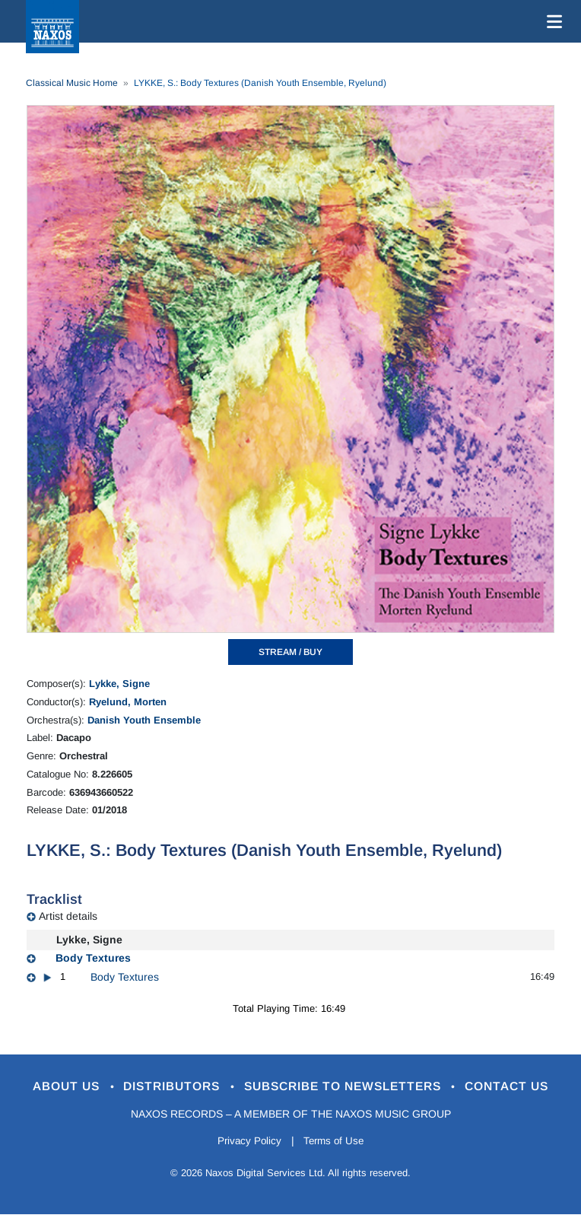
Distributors (164, 1087)
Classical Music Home (72, 83)
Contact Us (525, 1087)
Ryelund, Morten (128, 702)
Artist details (68, 916)
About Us (49, 1087)
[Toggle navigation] (551, 21)
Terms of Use (336, 1142)
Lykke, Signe (119, 683)
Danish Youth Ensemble (144, 720)
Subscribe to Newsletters (350, 1087)
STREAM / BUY (290, 652)
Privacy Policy (247, 1142)
